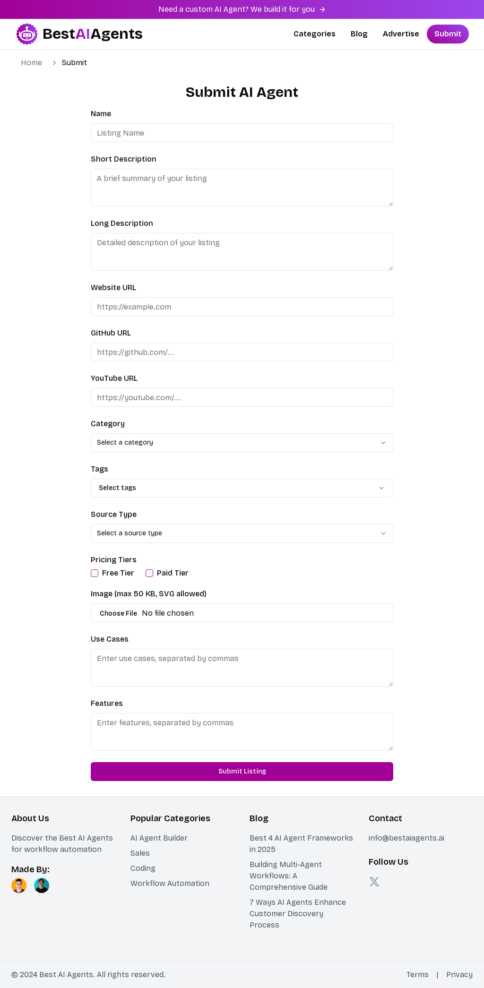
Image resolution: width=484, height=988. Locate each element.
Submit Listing (242, 771)
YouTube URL (114, 378)
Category (108, 423)
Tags (99, 468)
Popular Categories (170, 818)
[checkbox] (94, 573)
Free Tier (118, 573)
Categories (315, 33)
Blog (359, 33)
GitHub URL (111, 332)
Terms (417, 974)
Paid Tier (173, 573)
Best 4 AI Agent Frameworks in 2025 (301, 843)
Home (31, 62)
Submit (447, 33)
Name (101, 113)
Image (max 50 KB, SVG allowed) (149, 593)
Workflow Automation (169, 883)
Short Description (123, 159)
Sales (140, 853)
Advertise (401, 33)
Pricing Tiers (114, 559)
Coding (143, 868)
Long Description (122, 223)
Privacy (459, 974)
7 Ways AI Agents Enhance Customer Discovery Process (298, 913)
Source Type (114, 514)
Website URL (113, 287)
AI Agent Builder (159, 837)
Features (107, 703)
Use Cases (110, 639)
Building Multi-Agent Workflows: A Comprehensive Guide (289, 876)
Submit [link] (74, 62)
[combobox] (242, 442)
